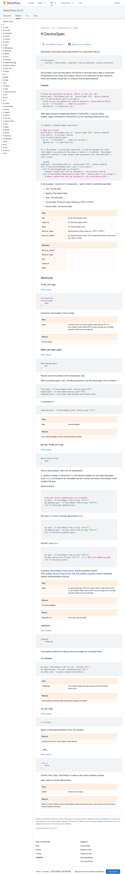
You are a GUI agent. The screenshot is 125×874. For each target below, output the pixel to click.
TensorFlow (45, 28)
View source (46, 289)
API (53, 28)
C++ (27, 16)
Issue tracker (85, 846)
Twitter (38, 854)
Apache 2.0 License (69, 821)
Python (75, 28)
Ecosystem (65, 3)
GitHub (117, 3)
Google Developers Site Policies (101, 821)
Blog (37, 846)
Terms (38, 872)
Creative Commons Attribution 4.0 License (102, 819)
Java (35, 16)
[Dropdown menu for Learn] (45, 3)
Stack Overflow (86, 854)
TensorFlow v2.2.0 (13, 10)
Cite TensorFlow (86, 861)
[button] (16, 24)
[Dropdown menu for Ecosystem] (73, 3)
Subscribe (113, 871)
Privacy (46, 872)
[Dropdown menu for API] (56, 3)
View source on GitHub (79, 44)
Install (30, 3)
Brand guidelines (86, 858)
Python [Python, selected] (18, 16)
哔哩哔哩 (39, 858)
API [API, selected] (51, 3)
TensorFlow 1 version (52, 44)
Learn (40, 3)
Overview (7, 16)
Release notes (85, 850)
